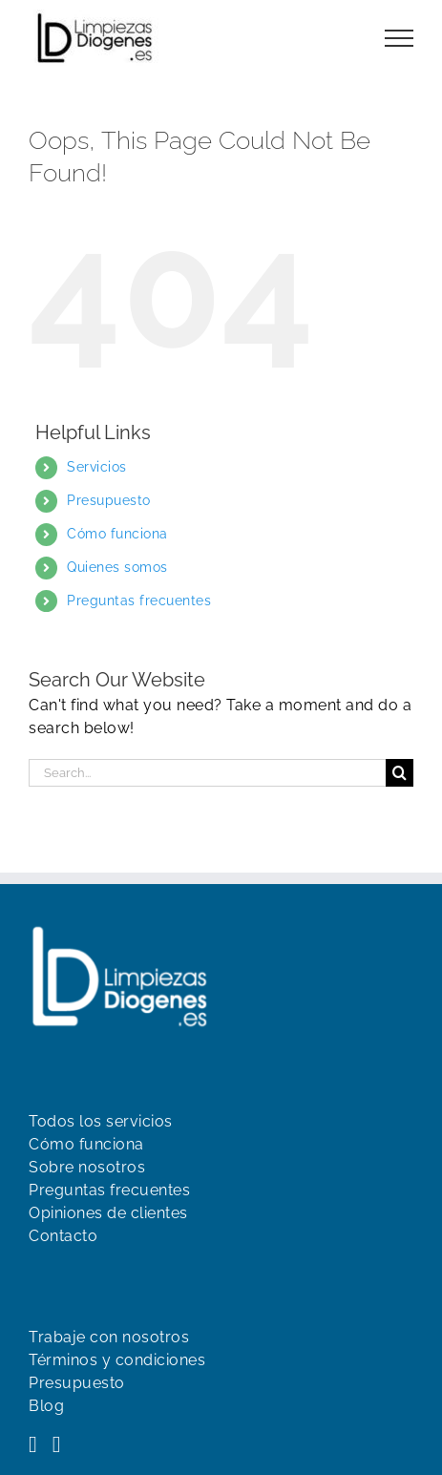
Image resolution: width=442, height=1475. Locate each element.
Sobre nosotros (87, 1167)
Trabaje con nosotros (109, 1337)
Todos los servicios (101, 1121)
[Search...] (207, 773)
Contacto (63, 1236)
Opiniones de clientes (108, 1213)
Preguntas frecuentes (139, 600)
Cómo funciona (117, 533)
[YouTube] (57, 1444)
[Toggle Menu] (399, 38)
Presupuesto (109, 500)
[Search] (399, 773)
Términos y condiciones (117, 1360)
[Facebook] (33, 1444)
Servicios (97, 466)
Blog (46, 1406)
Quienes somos (117, 567)
